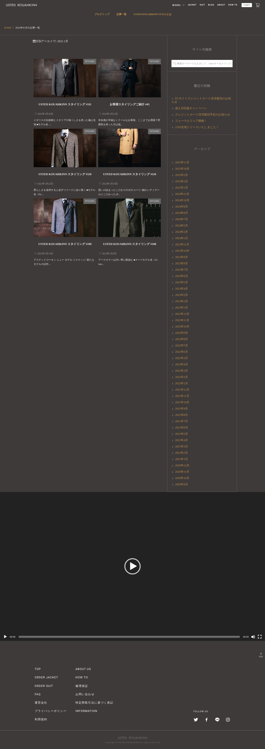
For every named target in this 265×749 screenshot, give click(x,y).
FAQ (38, 694)
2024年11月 (182, 194)
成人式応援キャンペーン (191, 108)
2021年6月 (181, 427)
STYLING (90, 61)
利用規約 (41, 719)
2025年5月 (181, 175)
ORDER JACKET (46, 677)
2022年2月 (181, 377)
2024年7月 (181, 219)
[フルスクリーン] (260, 637)
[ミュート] (253, 637)
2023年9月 (181, 257)
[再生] (5, 637)
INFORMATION (86, 711)
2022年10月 (182, 326)
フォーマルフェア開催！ (191, 121)
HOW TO (232, 5)
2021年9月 (181, 408)
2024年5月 (181, 225)
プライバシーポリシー (51, 711)
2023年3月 (181, 295)
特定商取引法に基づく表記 (94, 702)
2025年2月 (181, 181)
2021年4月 (181, 440)
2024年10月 (182, 200)
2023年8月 (181, 263)
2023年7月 (181, 269)
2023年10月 (182, 251)
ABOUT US (83, 669)
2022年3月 (181, 370)
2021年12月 (182, 389)
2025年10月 (182, 168)
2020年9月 (181, 484)
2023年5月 (181, 282)
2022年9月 (181, 333)
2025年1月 (181, 187)
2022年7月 (181, 345)
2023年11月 (182, 244)
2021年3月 (181, 446)
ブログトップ (101, 16)
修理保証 (81, 686)
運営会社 (41, 702)
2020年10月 (182, 478)
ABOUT (221, 5)
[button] (132, 566)
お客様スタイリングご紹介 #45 (129, 104)
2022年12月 (182, 314)
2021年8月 (181, 415)
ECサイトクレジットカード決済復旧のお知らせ (201, 100)
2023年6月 (181, 276)
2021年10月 (182, 402)
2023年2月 (181, 301)
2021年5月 (181, 434)
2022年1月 (181, 383)
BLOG (211, 5)
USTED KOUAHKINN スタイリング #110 (65, 174)
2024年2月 (181, 232)
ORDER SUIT (44, 686)
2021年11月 (182, 396)
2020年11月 (182, 471)
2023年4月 (181, 288)
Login (247, 5)
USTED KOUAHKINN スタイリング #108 (129, 242)
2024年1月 (181, 238)
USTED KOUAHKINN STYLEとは (153, 16)
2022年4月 (181, 364)
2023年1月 (181, 307)
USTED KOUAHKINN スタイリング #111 (65, 104)
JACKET (192, 5)
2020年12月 (182, 465)
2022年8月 (181, 339)
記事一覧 (121, 16)
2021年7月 (181, 421)
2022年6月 (181, 352)
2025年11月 (182, 162)
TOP (261, 657)
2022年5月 (181, 358)
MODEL (176, 5)
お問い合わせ (85, 694)
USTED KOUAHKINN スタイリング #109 (65, 242)
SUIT (202, 5)
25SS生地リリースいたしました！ (197, 127)
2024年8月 (181, 213)
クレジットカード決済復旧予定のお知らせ (202, 114)
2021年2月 (181, 453)
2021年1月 (181, 459)
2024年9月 (181, 206)
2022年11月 (182, 320)
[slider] (129, 637)
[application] (132, 566)
